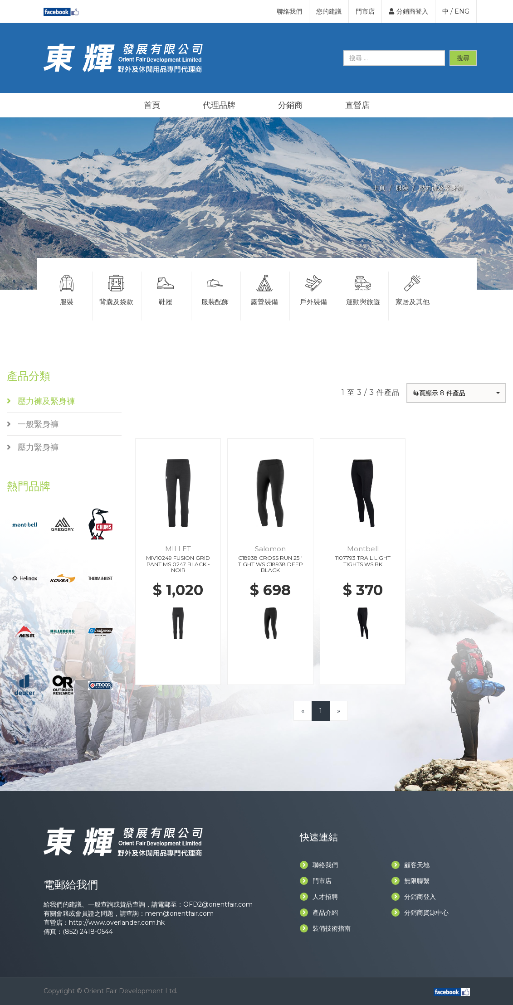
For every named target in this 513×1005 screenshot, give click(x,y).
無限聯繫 (410, 881)
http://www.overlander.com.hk (117, 922)
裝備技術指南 (325, 928)
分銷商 (290, 105)
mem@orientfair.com (179, 913)
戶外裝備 (313, 289)
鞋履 (165, 289)
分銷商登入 (408, 11)
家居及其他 (412, 289)
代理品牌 (219, 105)
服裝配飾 (215, 289)
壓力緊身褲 (33, 447)
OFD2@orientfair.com (218, 904)
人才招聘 (319, 897)
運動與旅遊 (362, 289)
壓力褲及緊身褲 (441, 188)
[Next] (338, 710)
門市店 (365, 11)
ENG (461, 11)
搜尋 (463, 58)
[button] (456, 393)
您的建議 (329, 11)
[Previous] (302, 710)
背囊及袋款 (116, 289)
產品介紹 (319, 912)
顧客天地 (410, 865)
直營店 (357, 105)
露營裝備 (264, 289)
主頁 (378, 188)
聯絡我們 (289, 11)
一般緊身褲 (33, 424)
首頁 (152, 105)
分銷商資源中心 (420, 912)
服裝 (402, 188)
